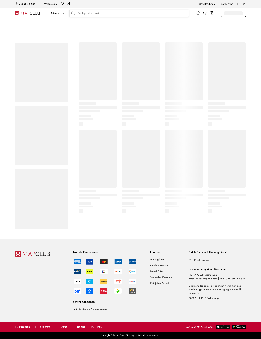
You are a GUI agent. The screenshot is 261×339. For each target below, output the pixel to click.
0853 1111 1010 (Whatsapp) (204, 298)
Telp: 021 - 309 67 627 (232, 278)
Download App (207, 4)
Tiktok (96, 326)
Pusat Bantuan (226, 4)
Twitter (61, 326)
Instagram (42, 326)
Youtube (78, 326)
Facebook (22, 326)
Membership (50, 4)
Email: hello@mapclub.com (203, 278)
